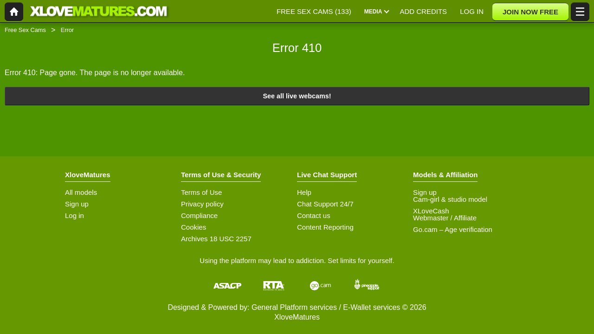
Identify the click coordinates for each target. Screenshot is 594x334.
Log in (74, 215)
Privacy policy (202, 204)
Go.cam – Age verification (452, 229)
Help (304, 192)
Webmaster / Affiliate (445, 218)
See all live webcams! (297, 96)
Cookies (193, 227)
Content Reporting (325, 227)
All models (81, 192)
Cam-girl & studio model (450, 199)
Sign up (77, 204)
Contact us (313, 215)
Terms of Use (201, 192)
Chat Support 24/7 (325, 204)
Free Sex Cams (25, 29)
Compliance (199, 215)
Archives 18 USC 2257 (216, 239)
